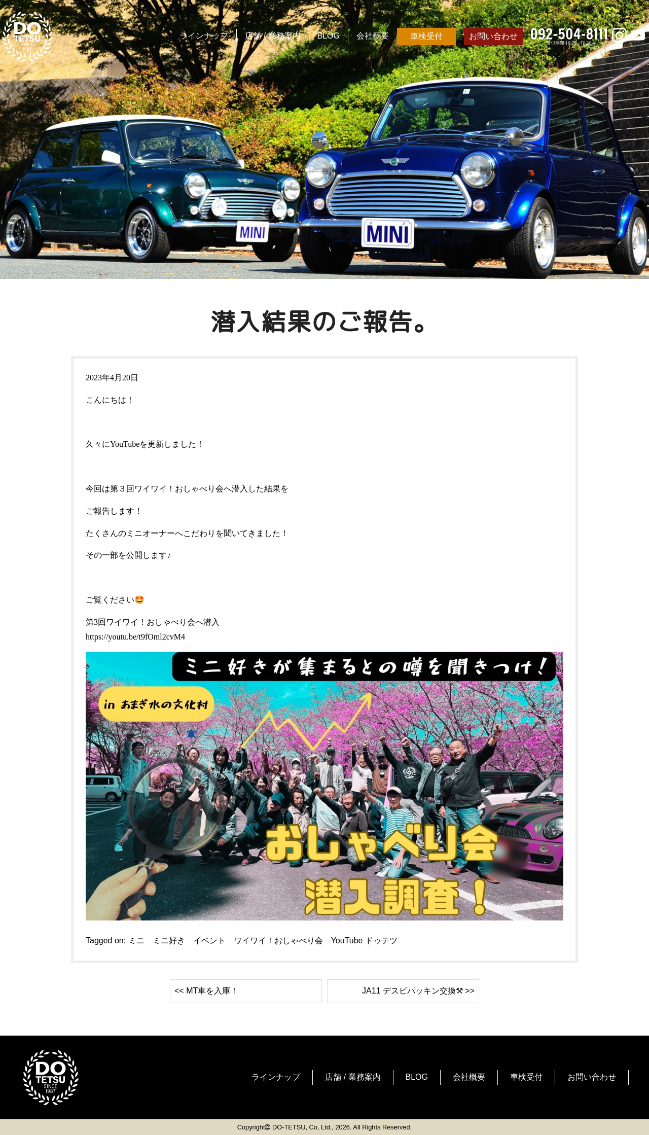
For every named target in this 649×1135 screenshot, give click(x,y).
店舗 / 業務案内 (272, 35)
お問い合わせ (493, 36)
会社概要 (372, 35)
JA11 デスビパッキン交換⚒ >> (418, 990)
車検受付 (426, 36)
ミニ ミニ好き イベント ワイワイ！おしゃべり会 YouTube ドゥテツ (263, 940)
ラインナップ (203, 35)
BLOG (328, 35)
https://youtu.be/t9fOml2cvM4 (135, 636)
